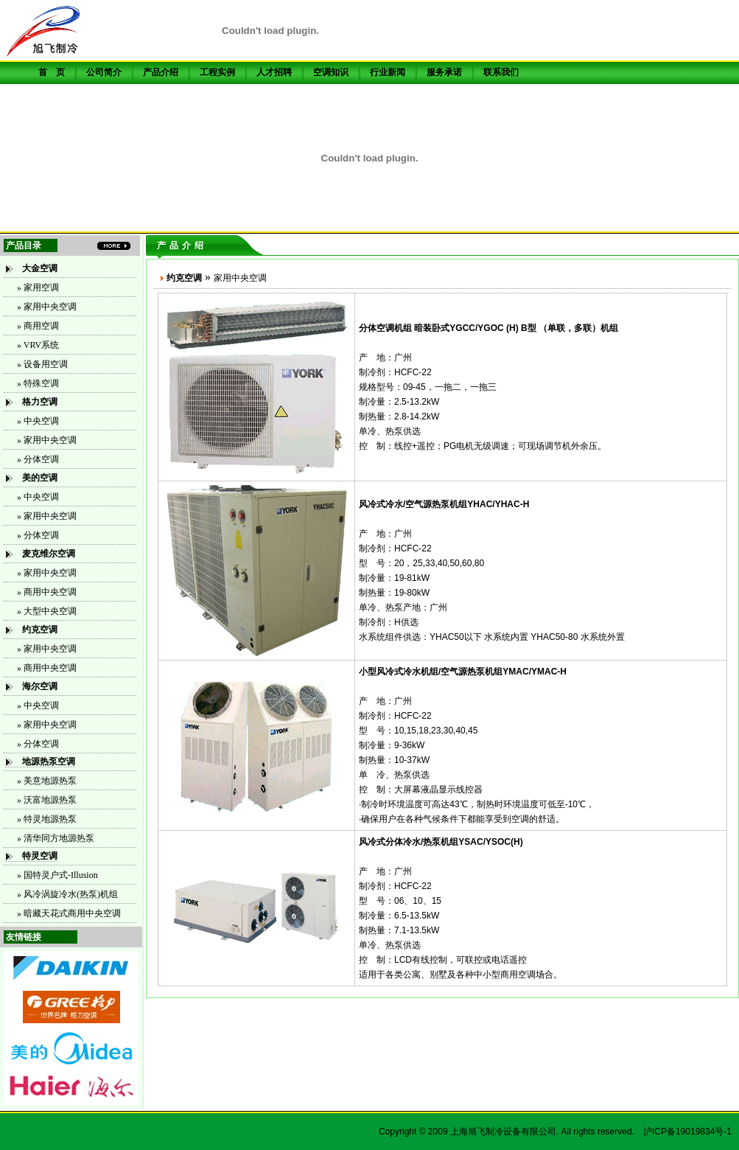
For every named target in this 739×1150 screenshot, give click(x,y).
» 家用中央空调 (47, 307)
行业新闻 (387, 72)
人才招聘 (274, 72)
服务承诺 (444, 72)
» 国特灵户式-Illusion (57, 875)
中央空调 (41, 497)
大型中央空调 (50, 611)
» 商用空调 (38, 326)
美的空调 (39, 478)
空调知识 (331, 72)
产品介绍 (160, 72)
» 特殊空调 (38, 383)
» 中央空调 (38, 421)
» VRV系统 (38, 345)
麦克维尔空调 (48, 553)
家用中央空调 (50, 516)
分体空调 (41, 459)
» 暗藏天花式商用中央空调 (69, 913)
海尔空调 (39, 686)
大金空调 (39, 268)
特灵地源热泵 (50, 819)
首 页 (51, 72)
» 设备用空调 (42, 364)
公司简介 (104, 72)
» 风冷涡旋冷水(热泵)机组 (67, 894)
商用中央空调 (50, 592)
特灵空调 (39, 856)
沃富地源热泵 (50, 800)
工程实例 (217, 72)
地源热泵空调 (48, 761)
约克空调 (39, 629)
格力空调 (39, 402)
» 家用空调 (38, 287)
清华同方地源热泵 (59, 838)
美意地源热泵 (50, 781)
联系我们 (501, 72)
